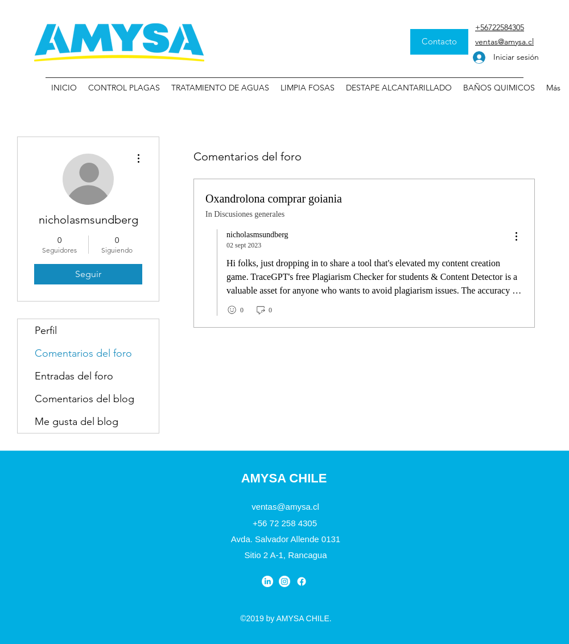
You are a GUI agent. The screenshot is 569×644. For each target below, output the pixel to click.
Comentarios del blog (84, 399)
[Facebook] (301, 581)
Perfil (46, 330)
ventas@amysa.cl (285, 506)
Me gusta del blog (76, 421)
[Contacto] (439, 42)
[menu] (516, 237)
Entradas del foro (74, 376)
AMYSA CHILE (284, 478)
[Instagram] (284, 581)
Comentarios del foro (83, 353)
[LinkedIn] (267, 581)
